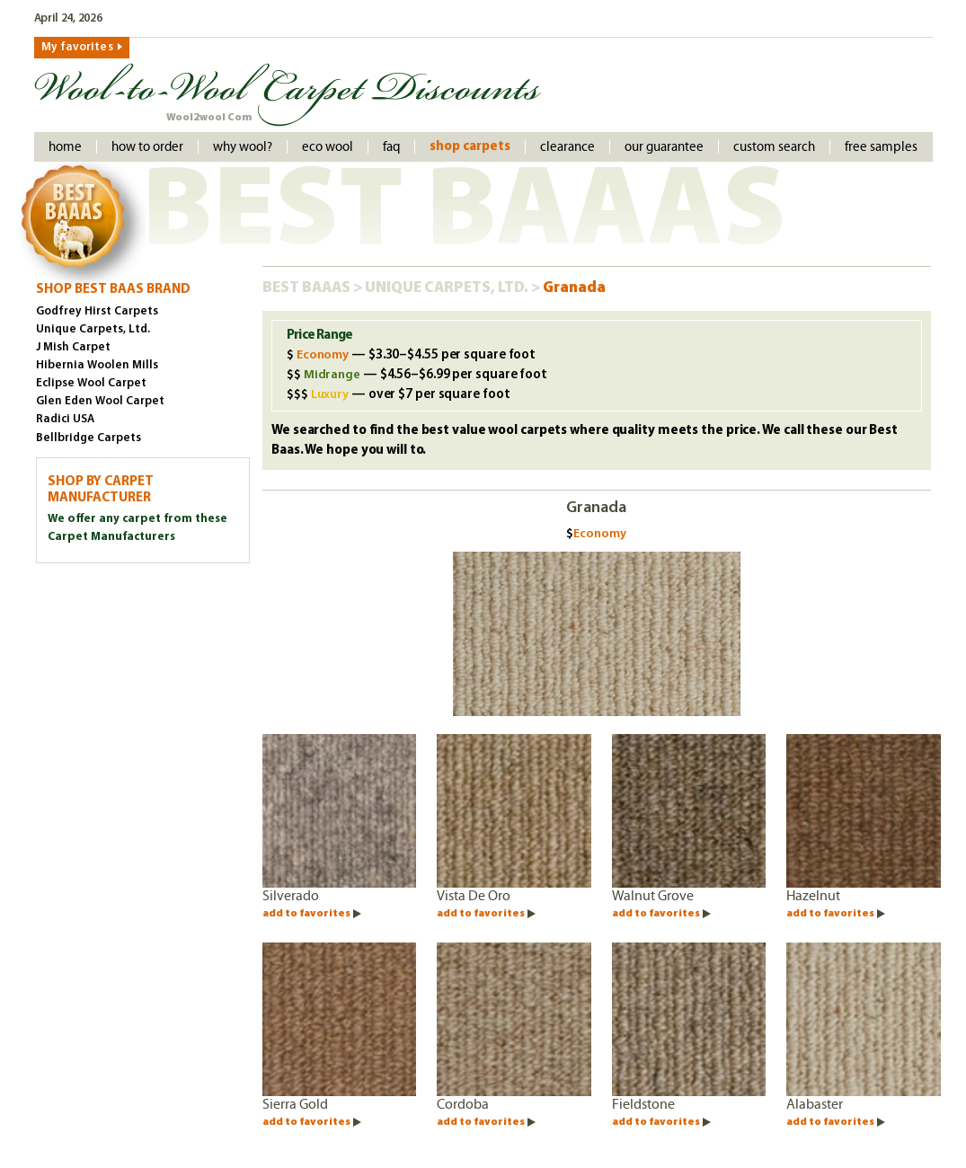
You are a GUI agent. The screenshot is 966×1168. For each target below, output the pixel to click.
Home (65, 147)
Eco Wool (327, 147)
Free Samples (881, 147)
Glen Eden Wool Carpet (100, 401)
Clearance (567, 147)
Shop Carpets (470, 147)
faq (391, 147)
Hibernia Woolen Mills (97, 365)
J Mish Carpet (73, 347)
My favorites (77, 47)
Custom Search (774, 147)
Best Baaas (307, 288)
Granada (574, 288)
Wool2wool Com (209, 117)
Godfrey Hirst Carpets (97, 311)
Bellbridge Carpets (88, 438)
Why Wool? (242, 147)
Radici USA (65, 419)
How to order (147, 147)
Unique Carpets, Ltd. (448, 288)
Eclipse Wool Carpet (91, 383)
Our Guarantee (664, 147)
